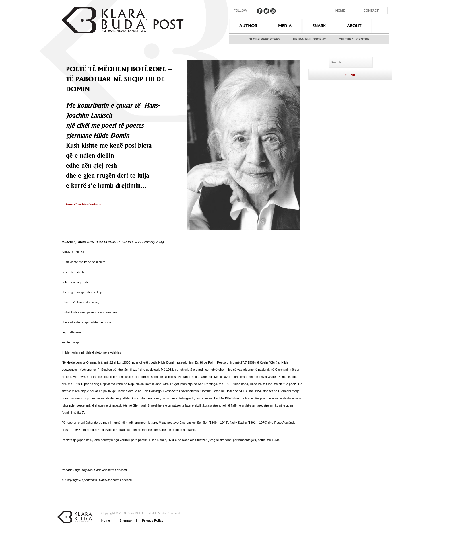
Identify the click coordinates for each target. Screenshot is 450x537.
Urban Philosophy (309, 39)
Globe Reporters (264, 39)
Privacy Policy (152, 520)
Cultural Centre (354, 39)
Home (340, 10)
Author (248, 25)
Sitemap (125, 520)
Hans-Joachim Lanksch (83, 204)
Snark (319, 25)
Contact (371, 10)
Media (285, 25)
